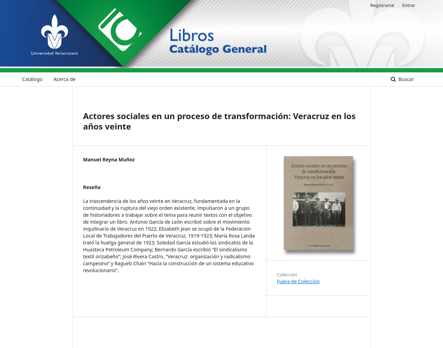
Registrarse (382, 5)
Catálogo (32, 79)
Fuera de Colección (298, 281)
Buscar (405, 79)
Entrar (408, 5)
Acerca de (64, 79)
